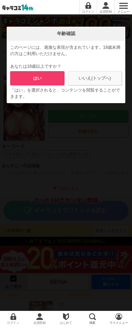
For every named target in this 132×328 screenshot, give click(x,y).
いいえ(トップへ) (94, 78)
